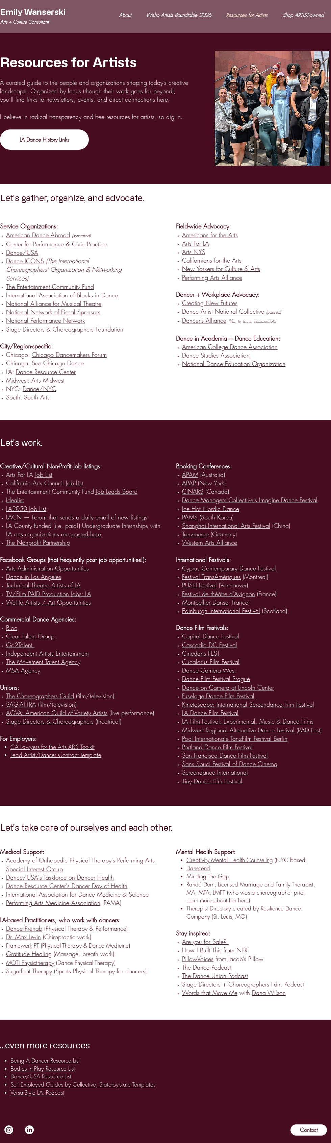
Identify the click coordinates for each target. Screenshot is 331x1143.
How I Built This (202, 950)
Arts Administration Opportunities (47, 568)
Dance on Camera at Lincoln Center (228, 687)
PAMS (190, 517)
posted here (86, 534)
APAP (189, 483)
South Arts (37, 397)
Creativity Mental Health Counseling (229, 860)
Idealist (15, 500)
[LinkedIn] (29, 1129)
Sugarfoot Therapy (29, 971)
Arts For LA (195, 243)
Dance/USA (22, 252)
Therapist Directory (208, 908)
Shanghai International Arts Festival (226, 525)
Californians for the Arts (211, 260)
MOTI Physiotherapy (30, 963)
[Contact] (308, 1130)
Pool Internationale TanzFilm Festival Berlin (234, 738)
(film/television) (61, 696)
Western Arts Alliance (209, 542)
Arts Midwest (48, 380)
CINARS (192, 491)
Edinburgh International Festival (221, 611)
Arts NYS (193, 252)
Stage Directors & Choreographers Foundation (64, 329)
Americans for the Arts (210, 235)
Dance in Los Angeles (33, 577)
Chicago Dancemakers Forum (69, 354)
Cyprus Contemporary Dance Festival (229, 568)
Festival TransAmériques (211, 577)
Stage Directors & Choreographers (50, 721)
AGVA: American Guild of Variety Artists (56, 713)
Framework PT (22, 945)
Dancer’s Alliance (204, 320)
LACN (14, 517)
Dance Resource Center (46, 372)
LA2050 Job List (26, 509)
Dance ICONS (25, 261)
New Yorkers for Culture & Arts (221, 269)
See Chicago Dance (58, 363)
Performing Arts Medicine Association (53, 903)
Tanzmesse (195, 534)
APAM (190, 474)
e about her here (229, 900)
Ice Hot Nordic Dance (210, 509)
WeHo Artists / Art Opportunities (48, 602)
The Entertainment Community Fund (50, 287)
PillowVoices (197, 959)
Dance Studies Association (216, 355)
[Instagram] (8, 1129)
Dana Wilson (269, 993)
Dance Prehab (24, 928)
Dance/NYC (39, 389)
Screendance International (215, 772)
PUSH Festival (199, 585)
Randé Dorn (200, 884)
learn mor (197, 900)
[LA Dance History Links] (44, 139)
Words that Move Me (209, 993)
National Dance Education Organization (233, 364)
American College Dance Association (230, 347)
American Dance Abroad (38, 235)
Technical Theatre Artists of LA (43, 585)
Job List (43, 474)
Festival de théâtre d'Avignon (218, 594)
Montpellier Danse (205, 602)
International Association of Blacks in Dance (62, 295)
